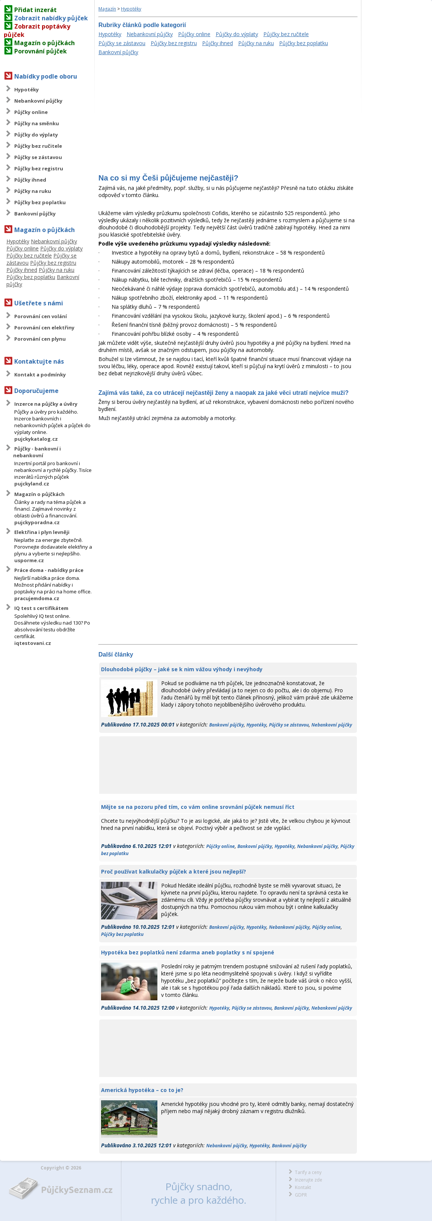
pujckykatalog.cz (36, 438)
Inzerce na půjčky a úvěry (45, 403)
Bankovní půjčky (35, 213)
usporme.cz (29, 560)
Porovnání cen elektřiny (44, 327)
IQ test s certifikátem (41, 608)
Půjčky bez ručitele (38, 146)
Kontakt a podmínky (40, 374)
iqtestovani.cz (32, 643)
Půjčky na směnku (36, 123)
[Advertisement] (228, 115)
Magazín (107, 9)
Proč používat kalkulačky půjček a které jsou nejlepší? (173, 871)
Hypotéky (26, 89)
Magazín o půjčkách (44, 43)
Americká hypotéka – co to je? (142, 1090)
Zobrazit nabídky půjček (51, 18)
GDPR (301, 1195)
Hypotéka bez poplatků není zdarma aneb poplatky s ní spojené (187, 952)
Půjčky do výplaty (36, 134)
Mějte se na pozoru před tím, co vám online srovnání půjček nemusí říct (198, 806)
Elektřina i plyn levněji (41, 532)
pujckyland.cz (31, 483)
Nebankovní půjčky (38, 100)
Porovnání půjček (40, 51)
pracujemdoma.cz (36, 598)
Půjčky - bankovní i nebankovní (37, 452)
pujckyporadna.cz (37, 522)
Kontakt (303, 1187)
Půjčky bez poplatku (40, 202)
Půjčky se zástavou (38, 157)
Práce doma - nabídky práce (48, 570)
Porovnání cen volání (40, 316)
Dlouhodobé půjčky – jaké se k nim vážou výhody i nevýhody (182, 669)
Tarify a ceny (308, 1172)
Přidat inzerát (35, 10)
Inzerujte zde (308, 1180)
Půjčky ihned (30, 179)
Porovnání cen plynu (40, 338)
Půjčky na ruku (32, 191)
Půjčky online (31, 112)
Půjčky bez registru (38, 168)
